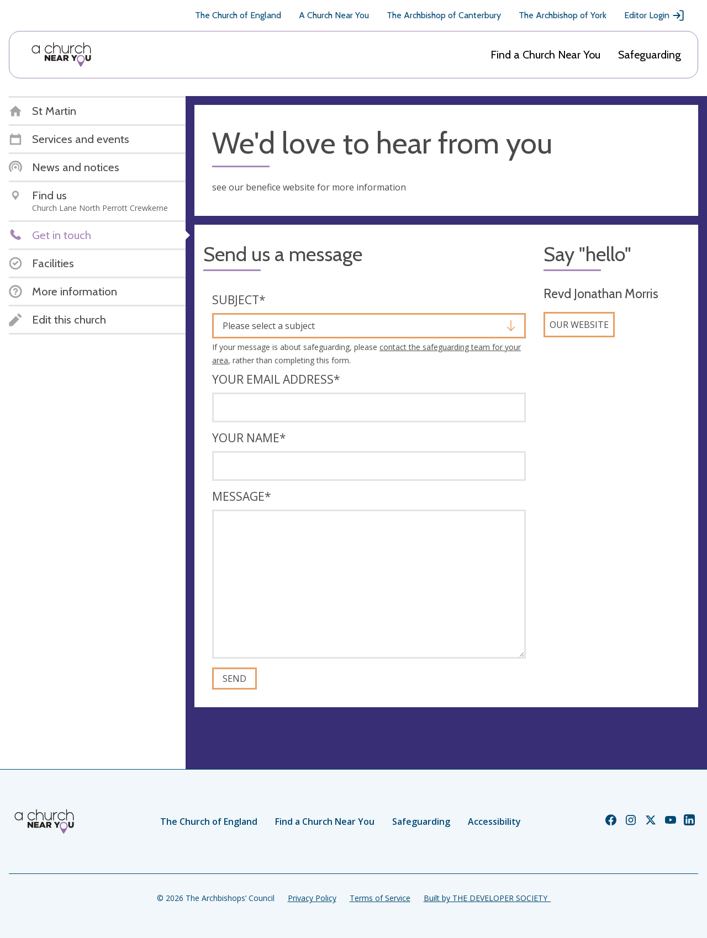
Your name (249, 437)
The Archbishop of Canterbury (444, 15)
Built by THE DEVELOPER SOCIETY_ (487, 898)
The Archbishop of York (562, 15)
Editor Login (654, 15)
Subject (239, 299)
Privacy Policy (312, 898)
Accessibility (494, 821)
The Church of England (238, 15)
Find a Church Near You (545, 54)
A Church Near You (334, 15)
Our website (579, 325)
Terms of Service (380, 898)
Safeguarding (649, 54)
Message (241, 496)
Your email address (276, 379)
